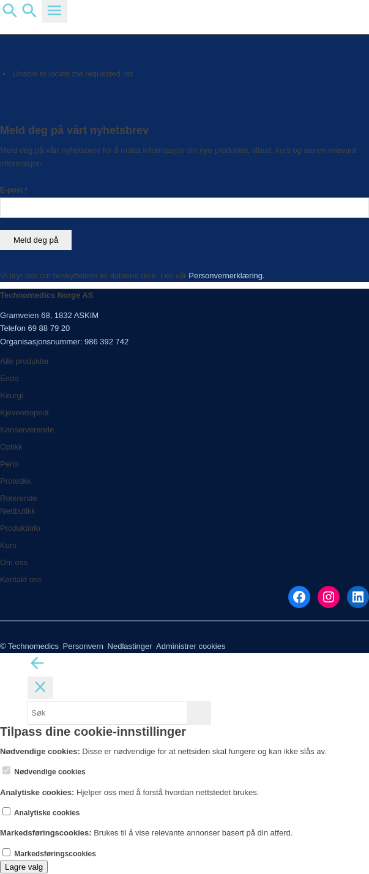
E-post (14, 190)
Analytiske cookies (41, 813)
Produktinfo (20, 528)
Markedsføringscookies (49, 854)
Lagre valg (24, 867)
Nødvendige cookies (44, 772)
